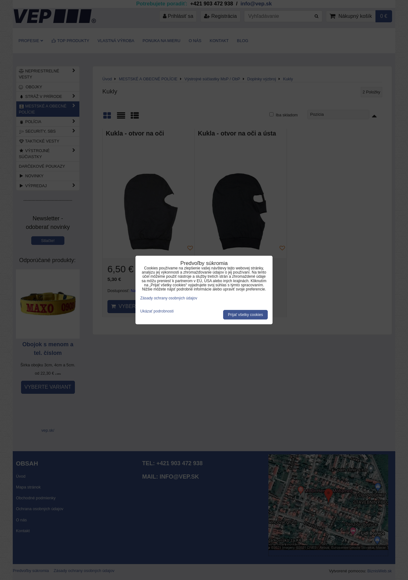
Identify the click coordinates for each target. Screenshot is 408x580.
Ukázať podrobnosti (157, 311)
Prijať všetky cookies (245, 314)
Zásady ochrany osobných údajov (168, 298)
